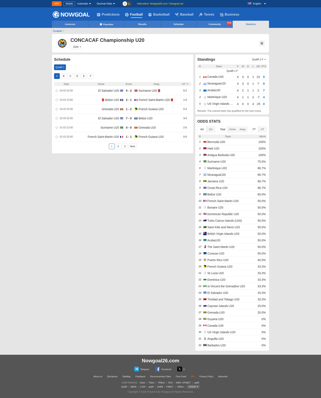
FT (254, 129)
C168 (142, 386)
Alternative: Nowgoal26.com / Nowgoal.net (160, 3)
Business (229, 14)
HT (262, 129)
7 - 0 (129, 118)
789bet (161, 382)
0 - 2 (129, 90)
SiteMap (126, 376)
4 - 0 (129, 127)
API (193, 376)
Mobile (69, 3)
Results (142, 24)
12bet (142, 382)
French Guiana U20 (151, 109)
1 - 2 (129, 109)
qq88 (196, 382)
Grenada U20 (110, 109)
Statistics (251, 24)
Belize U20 (112, 99)
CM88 (160, 386)
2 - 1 (129, 99)
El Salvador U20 (108, 90)
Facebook (163, 369)
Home (232, 129)
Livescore (70, 24)
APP (56, 3)
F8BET (169, 386)
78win (152, 382)
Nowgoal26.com (160, 360)
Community (220, 23)
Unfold (192, 386)
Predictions (108, 14)
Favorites (106, 24)
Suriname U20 (148, 90)
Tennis (206, 14)
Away (242, 129)
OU (211, 129)
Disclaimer (112, 376)
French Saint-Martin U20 (154, 99)
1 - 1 (129, 136)
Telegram (141, 369)
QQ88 (124, 386)
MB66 (134, 386)
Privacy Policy (206, 376)
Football (134, 14)
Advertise (223, 376)
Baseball (184, 14)
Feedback (140, 376)
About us (97, 376)
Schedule (179, 24)
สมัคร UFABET (183, 382)
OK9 (170, 382)
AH (202, 129)
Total (222, 129)
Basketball (159, 14)
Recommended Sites (160, 376)
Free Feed (181, 376)
